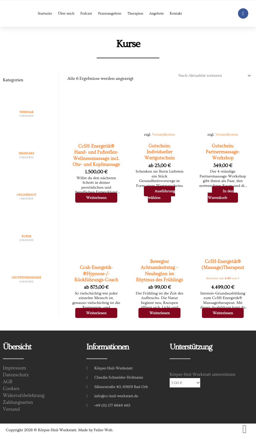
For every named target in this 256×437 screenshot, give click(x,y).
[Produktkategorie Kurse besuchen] (26, 230)
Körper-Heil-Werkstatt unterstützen (202, 374)
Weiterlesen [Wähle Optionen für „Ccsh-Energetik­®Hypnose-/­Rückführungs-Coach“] (96, 313)
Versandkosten (163, 135)
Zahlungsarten (18, 402)
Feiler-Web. (104, 430)
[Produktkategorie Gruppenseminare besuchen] (26, 272)
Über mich (66, 13)
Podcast (86, 13)
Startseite (45, 13)
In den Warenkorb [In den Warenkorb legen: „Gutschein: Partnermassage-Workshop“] (220, 194)
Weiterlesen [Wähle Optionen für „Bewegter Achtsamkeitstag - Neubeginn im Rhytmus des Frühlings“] (159, 313)
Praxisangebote (109, 13)
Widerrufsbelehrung (23, 395)
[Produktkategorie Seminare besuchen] (26, 148)
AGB (7, 381)
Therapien (135, 13)
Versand (11, 409)
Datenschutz (16, 374)
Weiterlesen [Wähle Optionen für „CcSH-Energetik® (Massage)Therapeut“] (223, 313)
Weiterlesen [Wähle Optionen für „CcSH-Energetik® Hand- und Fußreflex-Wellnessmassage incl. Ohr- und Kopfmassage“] (96, 197)
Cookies (11, 388)
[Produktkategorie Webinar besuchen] (26, 106)
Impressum (14, 368)
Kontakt (176, 13)
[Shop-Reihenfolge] (213, 76)
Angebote (156, 13)
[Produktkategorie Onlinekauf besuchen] (26, 189)
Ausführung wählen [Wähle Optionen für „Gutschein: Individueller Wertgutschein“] (162, 194)
